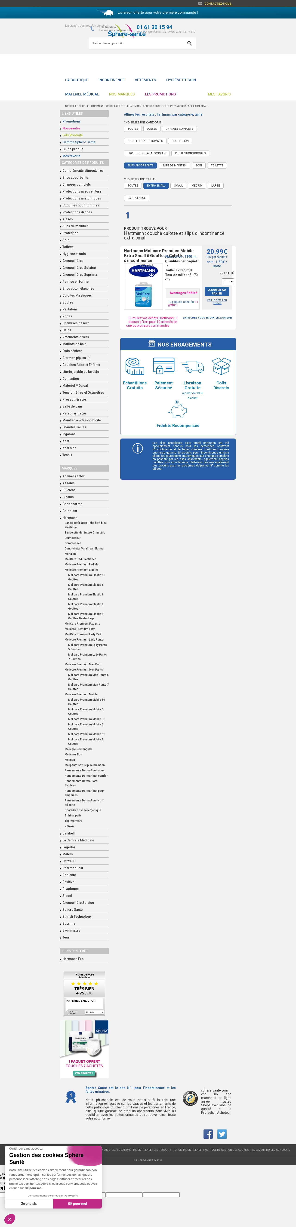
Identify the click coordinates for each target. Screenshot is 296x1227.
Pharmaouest (72, 868)
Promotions (71, 121)
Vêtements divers (75, 337)
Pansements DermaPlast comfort (86, 775)
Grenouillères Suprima (79, 274)
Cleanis (68, 497)
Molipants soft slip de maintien (85, 765)
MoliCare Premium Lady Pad (83, 634)
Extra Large (137, 197)
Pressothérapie (74, 399)
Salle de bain (72, 406)
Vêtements (145, 80)
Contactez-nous (217, 3)
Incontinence (112, 80)
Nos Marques (122, 94)
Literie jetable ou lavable (80, 372)
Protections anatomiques (81, 198)
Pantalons (70, 309)
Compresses (73, 543)
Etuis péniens (72, 351)
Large (215, 185)
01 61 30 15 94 (154, 27)
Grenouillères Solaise (79, 268)
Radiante (69, 875)
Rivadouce (70, 889)
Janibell (68, 833)
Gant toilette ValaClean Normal (84, 548)
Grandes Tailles (74, 427)
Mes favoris (219, 94)
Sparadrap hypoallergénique (83, 810)
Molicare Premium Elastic (81, 569)
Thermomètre (73, 820)
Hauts (66, 330)
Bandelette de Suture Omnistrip (85, 532)
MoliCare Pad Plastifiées (80, 559)
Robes (67, 316)
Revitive (68, 882)
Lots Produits (72, 135)
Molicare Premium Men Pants (84, 669)
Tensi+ (67, 455)
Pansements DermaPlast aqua (85, 770)
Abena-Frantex (73, 476)
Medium (197, 185)
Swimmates (71, 930)
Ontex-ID (68, 861)
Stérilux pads (73, 815)
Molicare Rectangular (78, 749)
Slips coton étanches (78, 288)
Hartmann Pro (73, 959)
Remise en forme (75, 281)
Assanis (68, 483)
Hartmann (69, 518)
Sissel (67, 896)
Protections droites (77, 212)
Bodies (67, 302)
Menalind (71, 553)
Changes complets (76, 184)
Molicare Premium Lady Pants (84, 639)
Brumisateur (72, 538)
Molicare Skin (73, 754)
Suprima (68, 923)
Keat (65, 441)
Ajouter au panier (217, 291)
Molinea (70, 759)
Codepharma (72, 504)
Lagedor (68, 847)
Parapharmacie (74, 413)
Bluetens (69, 490)
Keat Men (69, 448)
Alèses (67, 219)
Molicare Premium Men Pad (82, 664)
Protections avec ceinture (81, 191)
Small (178, 185)
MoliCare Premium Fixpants (82, 623)
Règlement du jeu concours (270, 1149)
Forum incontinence (187, 1149)
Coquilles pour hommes (80, 205)
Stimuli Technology (77, 916)
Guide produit (72, 149)
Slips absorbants (75, 177)
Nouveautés (71, 128)
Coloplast (69, 511)
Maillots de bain (74, 344)
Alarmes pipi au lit (75, 358)
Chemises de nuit (75, 323)
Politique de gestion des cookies (226, 1149)
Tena (66, 937)
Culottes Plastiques (77, 295)
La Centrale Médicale (78, 840)
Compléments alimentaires (83, 170)
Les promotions (160, 94)
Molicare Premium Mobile (81, 694)
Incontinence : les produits (152, 1149)
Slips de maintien (75, 226)
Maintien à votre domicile (81, 420)
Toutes (133, 128)
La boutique (76, 80)
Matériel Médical (82, 94)
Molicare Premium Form (80, 629)
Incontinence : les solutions (111, 1149)
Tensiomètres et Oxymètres (83, 392)
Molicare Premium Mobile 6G (86, 734)
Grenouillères (72, 261)
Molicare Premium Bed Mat (82, 564)
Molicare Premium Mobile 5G (86, 719)
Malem (67, 854)
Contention (70, 378)
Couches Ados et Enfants (81, 365)
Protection (70, 233)
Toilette (68, 247)
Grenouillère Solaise (78, 903)
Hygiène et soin (181, 80)
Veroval (69, 826)
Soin (65, 240)
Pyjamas (69, 434)
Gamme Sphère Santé (78, 142)
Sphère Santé (72, 909)
